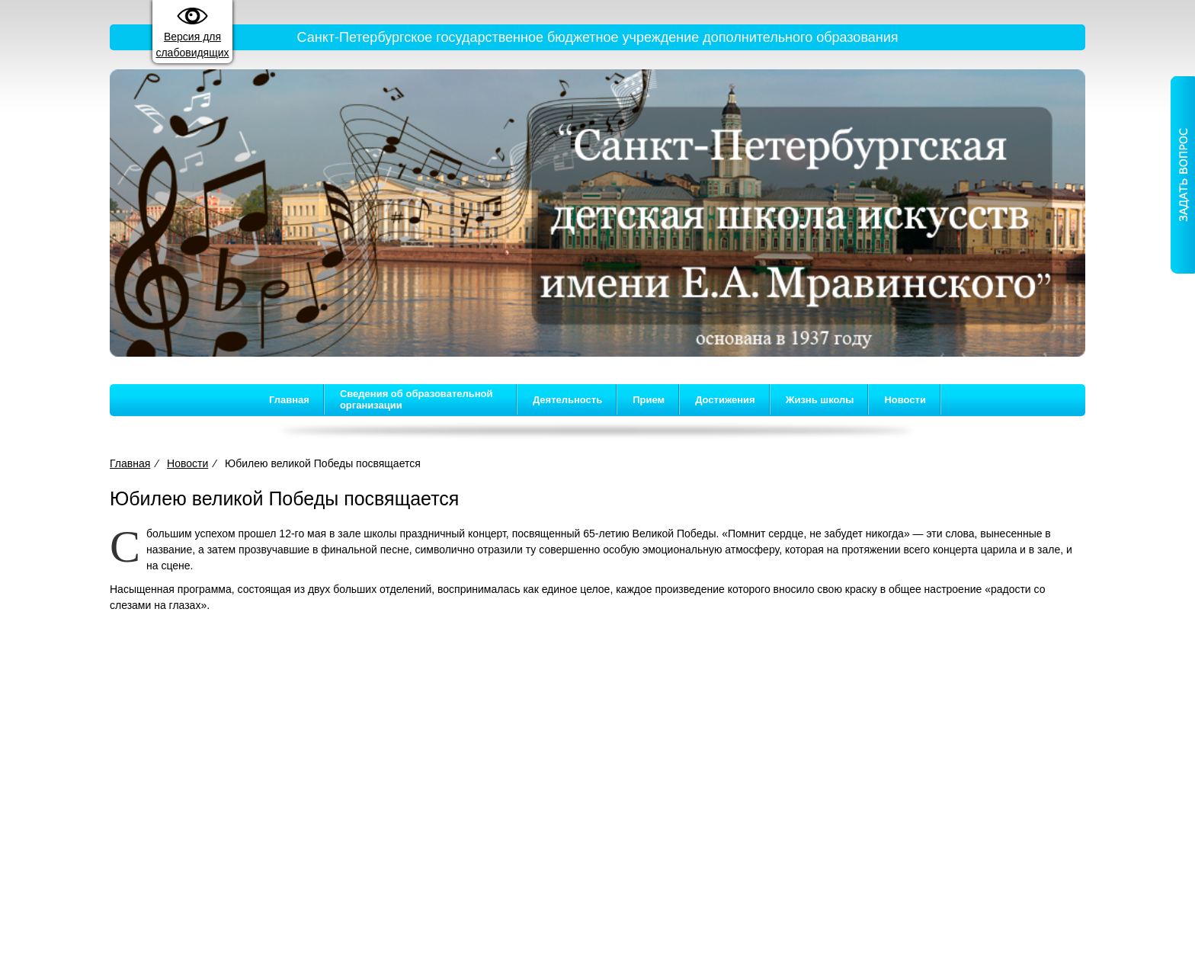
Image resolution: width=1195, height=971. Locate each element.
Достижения (724, 399)
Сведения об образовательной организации (416, 399)
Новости (905, 399)
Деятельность (567, 399)
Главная (289, 399)
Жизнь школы (820, 399)
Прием (649, 399)
